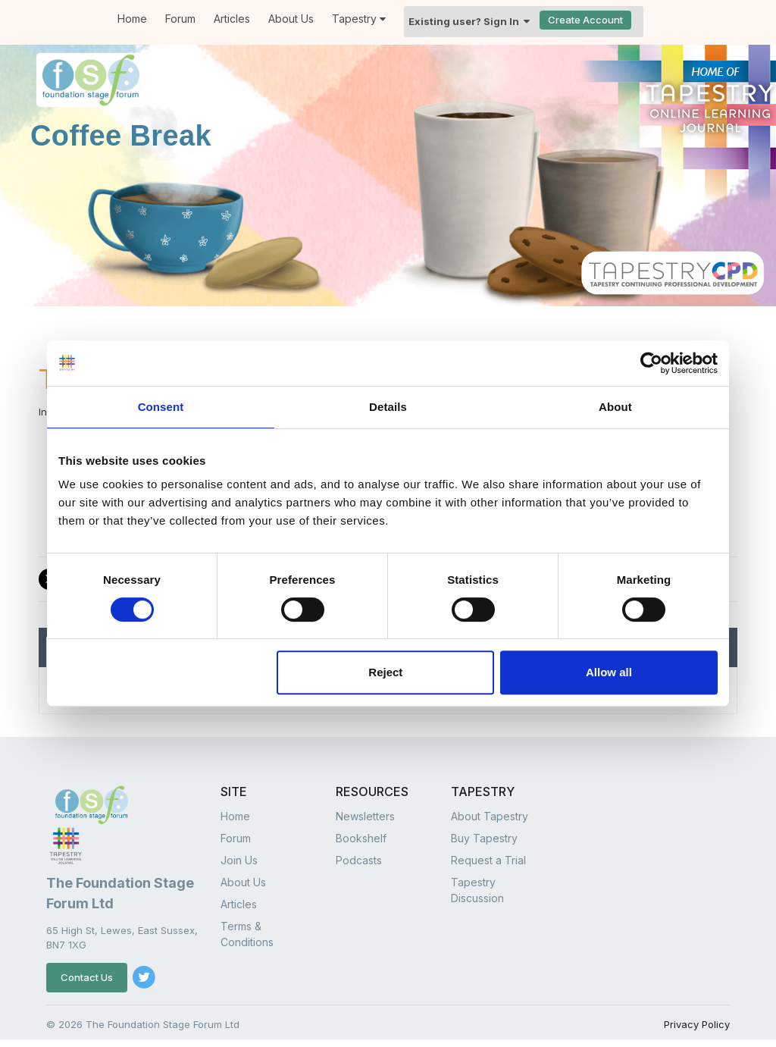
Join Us (239, 860)
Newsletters (365, 816)
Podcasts (359, 860)
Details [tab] (388, 406)
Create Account (585, 20)
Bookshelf (361, 838)
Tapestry (359, 18)
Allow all (609, 672)
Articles (232, 18)
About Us (291, 18)
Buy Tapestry (484, 838)
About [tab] (615, 406)
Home (235, 816)
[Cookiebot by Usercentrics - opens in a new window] (651, 363)
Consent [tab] (161, 406)
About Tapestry (489, 816)
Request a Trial (488, 860)
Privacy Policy (697, 1024)
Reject (385, 672)
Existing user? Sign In (469, 21)
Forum (180, 18)
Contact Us (87, 977)
